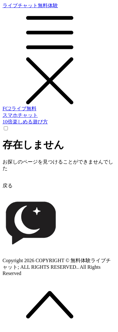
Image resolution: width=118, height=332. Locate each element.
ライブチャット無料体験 (59, 54)
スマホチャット (20, 115)
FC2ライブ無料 (20, 108)
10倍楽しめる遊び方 (25, 121)
